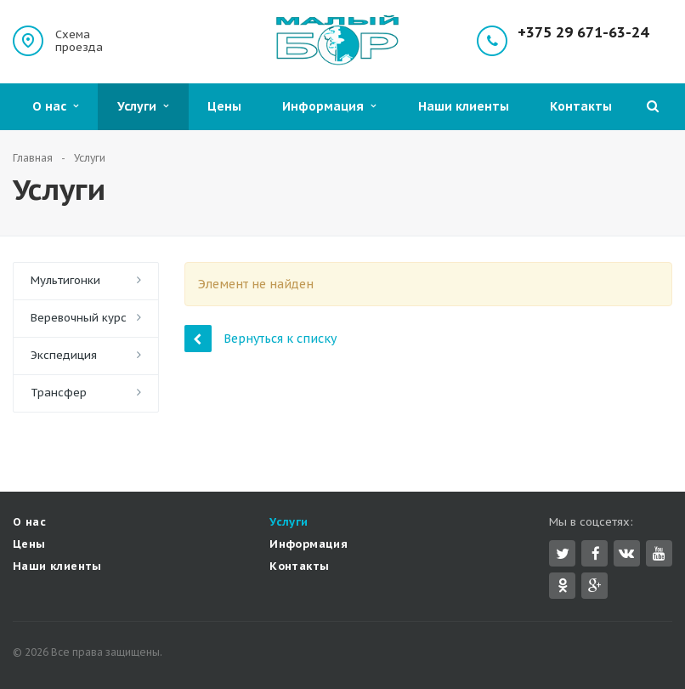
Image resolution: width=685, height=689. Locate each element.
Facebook (596, 553)
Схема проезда (79, 41)
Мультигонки (65, 280)
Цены (224, 106)
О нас (55, 106)
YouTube (659, 553)
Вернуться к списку (260, 338)
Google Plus (595, 585)
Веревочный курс (79, 317)
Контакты (581, 106)
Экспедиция (64, 355)
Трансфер (59, 392)
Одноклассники (563, 585)
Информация (329, 106)
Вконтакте (626, 552)
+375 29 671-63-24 (583, 33)
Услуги (142, 106)
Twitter (562, 553)
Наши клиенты (463, 106)
